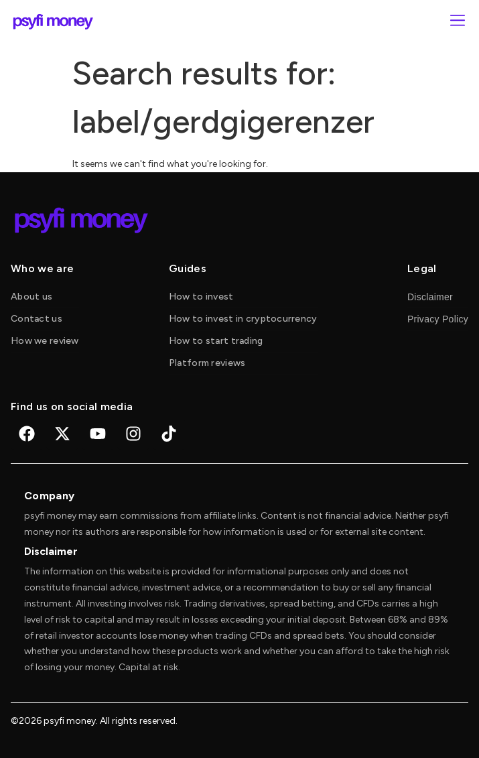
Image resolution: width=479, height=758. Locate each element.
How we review (45, 340)
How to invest (201, 296)
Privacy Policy (437, 319)
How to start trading (216, 340)
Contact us (36, 318)
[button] (457, 22)
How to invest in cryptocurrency (243, 318)
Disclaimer (430, 297)
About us (31, 296)
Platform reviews (207, 363)
